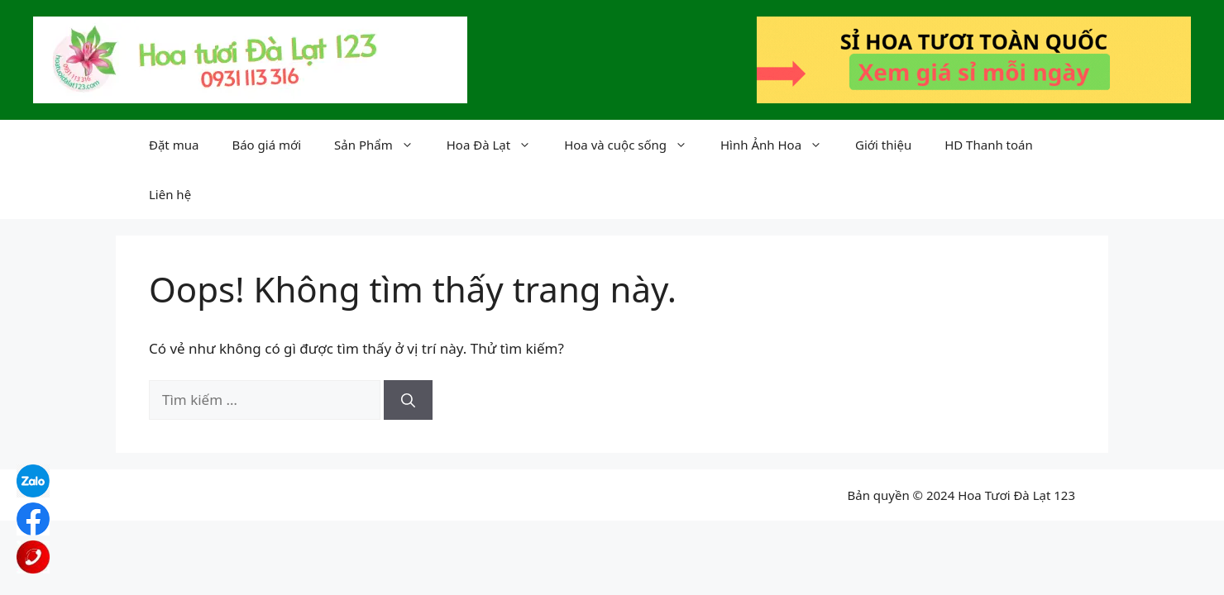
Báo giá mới (266, 144)
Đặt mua (173, 144)
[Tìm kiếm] (408, 400)
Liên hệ (170, 194)
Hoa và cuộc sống (634, 144)
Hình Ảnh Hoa (779, 144)
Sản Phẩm (382, 144)
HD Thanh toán (988, 144)
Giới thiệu (883, 144)
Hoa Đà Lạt (497, 144)
